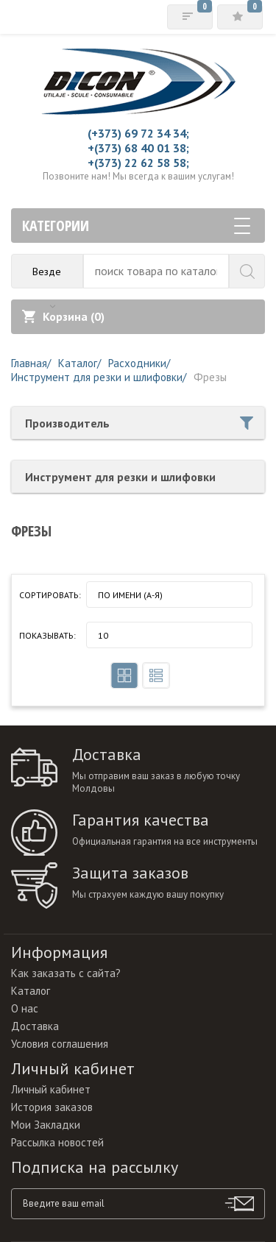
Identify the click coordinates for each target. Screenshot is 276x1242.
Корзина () (63, 316)
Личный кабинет (51, 1089)
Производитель (139, 423)
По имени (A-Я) (130, 594)
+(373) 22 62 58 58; (138, 162)
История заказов (52, 1107)
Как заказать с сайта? (66, 973)
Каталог (30, 991)
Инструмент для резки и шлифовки (120, 476)
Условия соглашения (59, 1044)
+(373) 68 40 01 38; (138, 148)
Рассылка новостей (57, 1142)
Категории (136, 225)
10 (103, 635)
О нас (24, 1008)
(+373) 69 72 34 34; (138, 133)
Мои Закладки (45, 1125)
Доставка (35, 1026)
